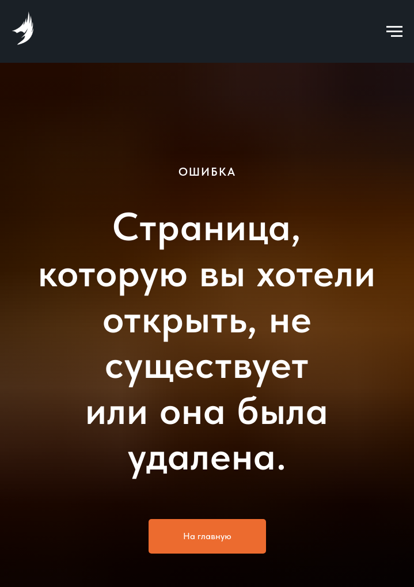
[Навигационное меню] (394, 31)
